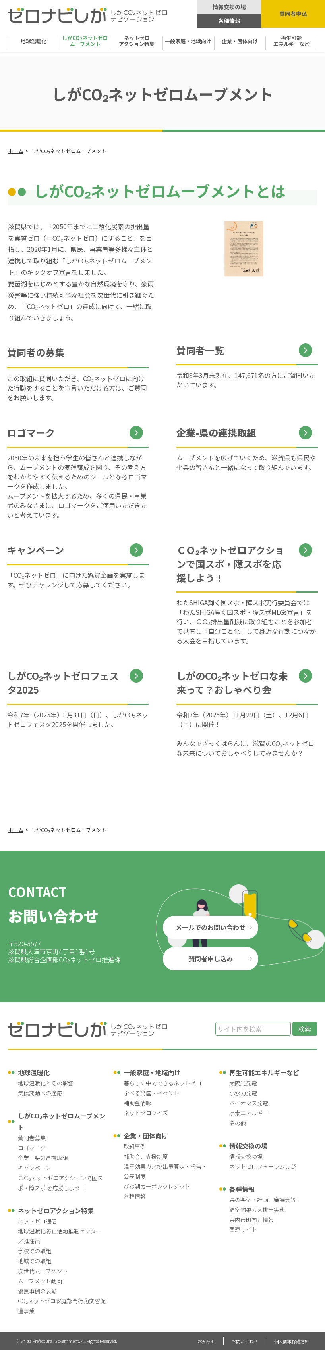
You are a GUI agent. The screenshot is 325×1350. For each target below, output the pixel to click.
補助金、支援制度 (146, 1156)
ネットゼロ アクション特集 (137, 41)
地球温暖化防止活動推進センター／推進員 (59, 1236)
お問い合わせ (245, 1341)
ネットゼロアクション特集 (56, 1210)
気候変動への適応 (40, 1093)
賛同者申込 (293, 13)
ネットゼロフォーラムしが (262, 1166)
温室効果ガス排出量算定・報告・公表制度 (165, 1171)
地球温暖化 (33, 41)
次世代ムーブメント (43, 1271)
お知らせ (206, 1341)
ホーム (15, 151)
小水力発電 (243, 1093)
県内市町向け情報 (251, 1219)
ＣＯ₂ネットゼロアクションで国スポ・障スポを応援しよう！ (230, 564)
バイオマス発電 (248, 1103)
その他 (237, 1123)
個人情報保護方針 (291, 1341)
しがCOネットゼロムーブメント (61, 1121)
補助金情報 (137, 1103)
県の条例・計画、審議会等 (262, 1200)
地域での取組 (34, 1261)
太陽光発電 (243, 1083)
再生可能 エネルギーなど (291, 41)
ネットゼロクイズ (146, 1113)
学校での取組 (34, 1251)
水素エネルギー (248, 1113)
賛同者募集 (32, 1138)
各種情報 (229, 21)
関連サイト (243, 1229)
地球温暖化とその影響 (46, 1083)
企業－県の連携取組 (43, 1158)
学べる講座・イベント (151, 1093)
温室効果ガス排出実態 (257, 1210)
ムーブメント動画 (40, 1281)
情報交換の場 (229, 7)
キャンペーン (35, 550)
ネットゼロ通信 (37, 1221)
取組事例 (135, 1146)
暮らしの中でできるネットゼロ (162, 1083)
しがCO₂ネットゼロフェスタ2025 (63, 682)
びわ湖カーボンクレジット (157, 1186)
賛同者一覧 (200, 350)
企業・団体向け (240, 41)
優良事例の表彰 (37, 1291)
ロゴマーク (31, 432)
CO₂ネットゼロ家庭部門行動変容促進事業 (62, 1306)
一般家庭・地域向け (188, 41)
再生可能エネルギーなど (264, 1072)
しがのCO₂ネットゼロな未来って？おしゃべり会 (232, 682)
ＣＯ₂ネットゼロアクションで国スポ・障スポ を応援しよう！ (60, 1183)
